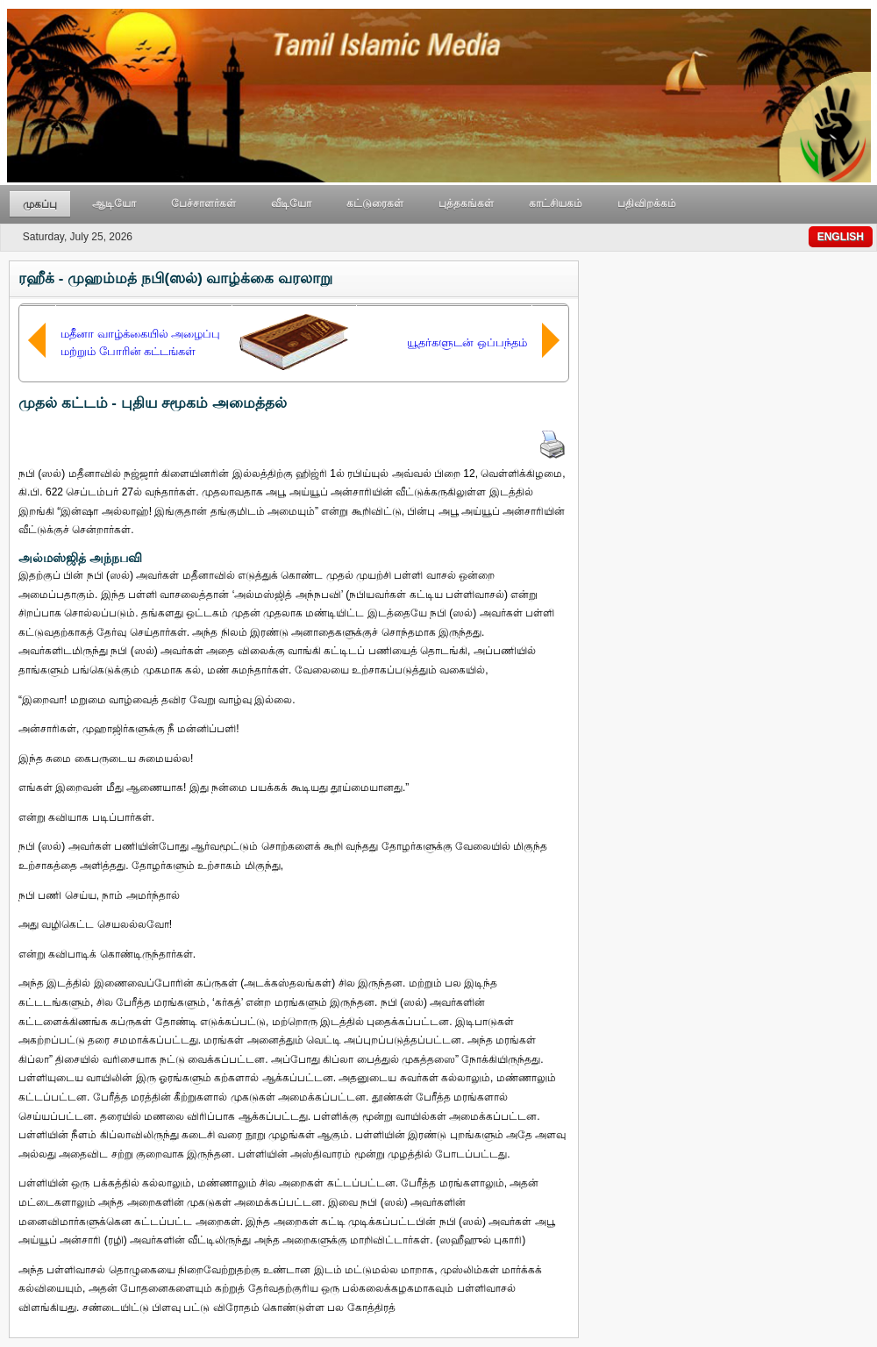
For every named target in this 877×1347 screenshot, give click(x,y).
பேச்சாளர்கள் (203, 203)
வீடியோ (291, 203)
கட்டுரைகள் (374, 203)
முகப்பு (40, 204)
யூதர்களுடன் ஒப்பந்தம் (467, 342)
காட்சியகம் (555, 203)
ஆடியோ (114, 203)
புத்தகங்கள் (466, 203)
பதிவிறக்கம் (646, 203)
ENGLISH (840, 237)
